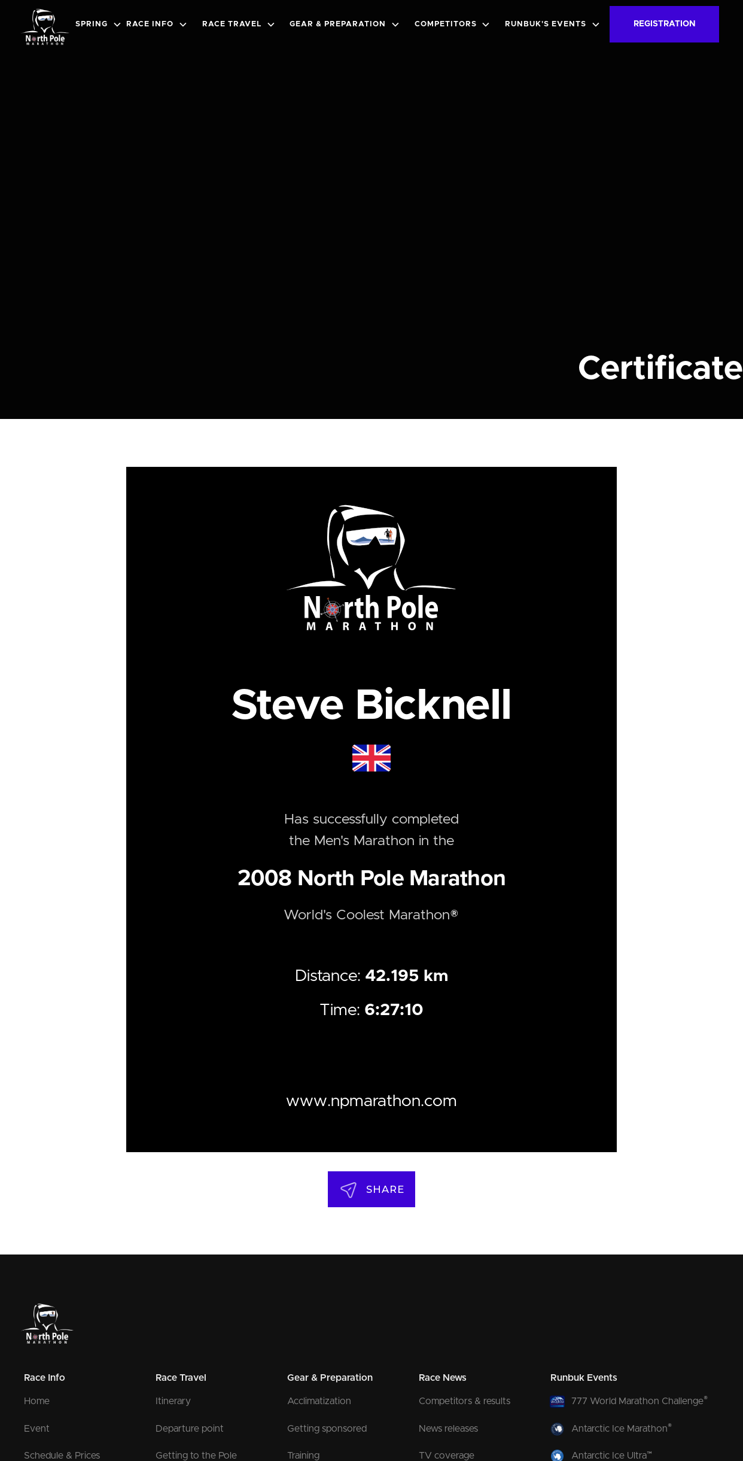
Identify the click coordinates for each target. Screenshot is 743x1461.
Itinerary (173, 1401)
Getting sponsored (327, 1428)
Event (37, 1428)
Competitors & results (464, 1401)
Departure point (190, 1428)
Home (37, 1401)
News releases (448, 1428)
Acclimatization (319, 1401)
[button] (101, 24)
